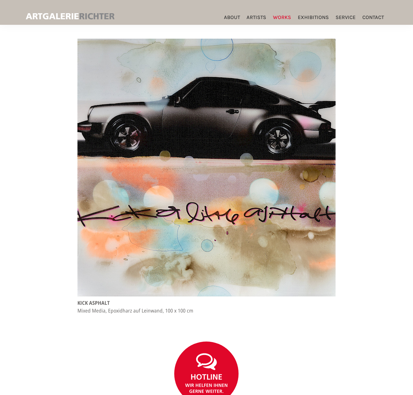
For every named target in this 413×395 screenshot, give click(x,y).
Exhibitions (313, 17)
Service (346, 17)
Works (282, 17)
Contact (373, 17)
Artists (256, 17)
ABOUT (232, 17)
